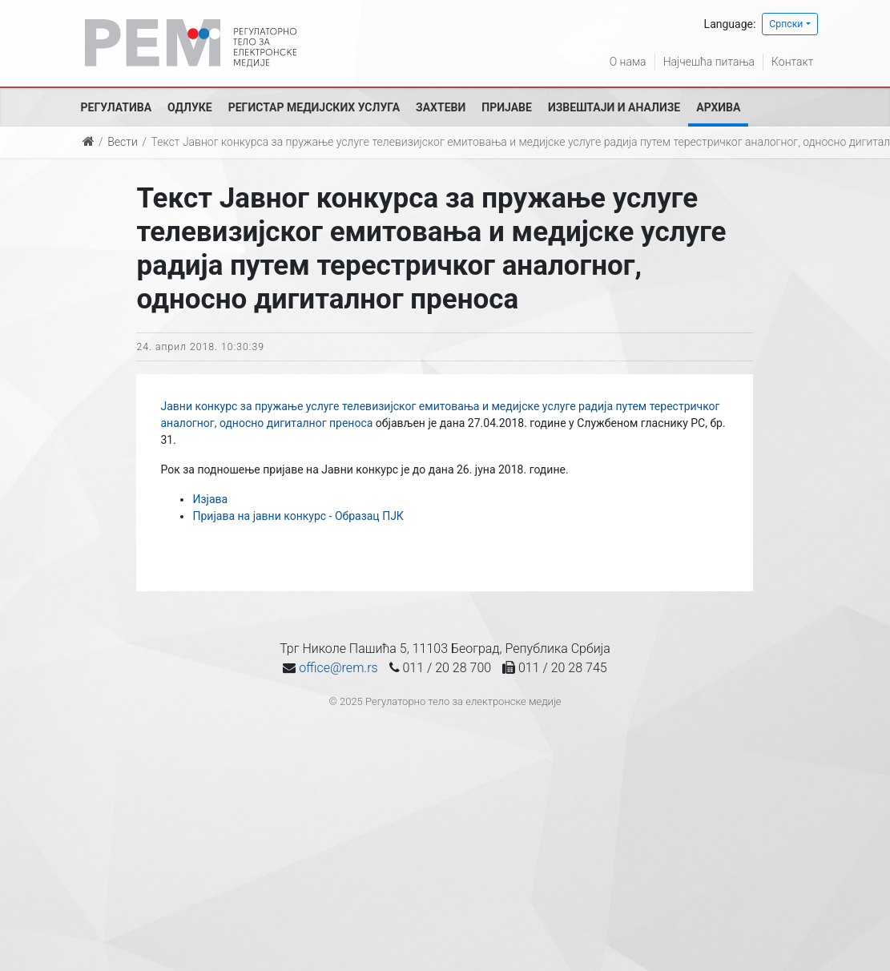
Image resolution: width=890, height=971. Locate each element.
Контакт (792, 61)
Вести (122, 141)
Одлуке (189, 107)
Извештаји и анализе (614, 107)
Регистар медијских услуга (314, 107)
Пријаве (506, 107)
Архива (718, 107)
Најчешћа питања (709, 61)
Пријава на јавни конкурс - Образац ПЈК (297, 516)
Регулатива (116, 107)
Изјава (210, 499)
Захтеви (440, 107)
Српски (786, 24)
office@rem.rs (338, 667)
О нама (628, 61)
